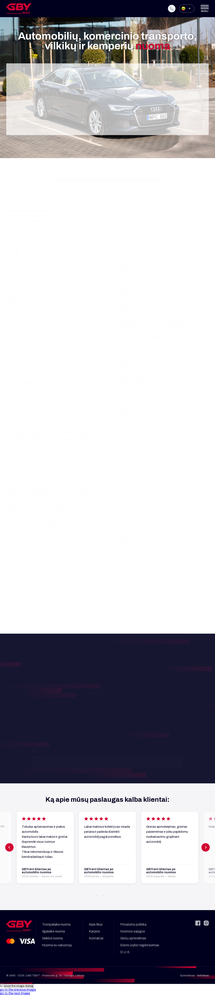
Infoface (203, 975)
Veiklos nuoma (52, 938)
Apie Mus (95, 924)
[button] (107, 895)
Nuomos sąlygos (132, 931)
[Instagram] (206, 923)
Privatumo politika (133, 924)
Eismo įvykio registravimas (139, 945)
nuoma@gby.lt (143, 670)
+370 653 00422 (81, 670)
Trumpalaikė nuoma (56, 924)
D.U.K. (125, 952)
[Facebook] (197, 923)
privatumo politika (69, 750)
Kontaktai (96, 938)
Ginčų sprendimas (133, 938)
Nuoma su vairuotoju (57, 945)
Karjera (94, 931)
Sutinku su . (57, 750)
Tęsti (107, 122)
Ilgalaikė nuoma (53, 931)
